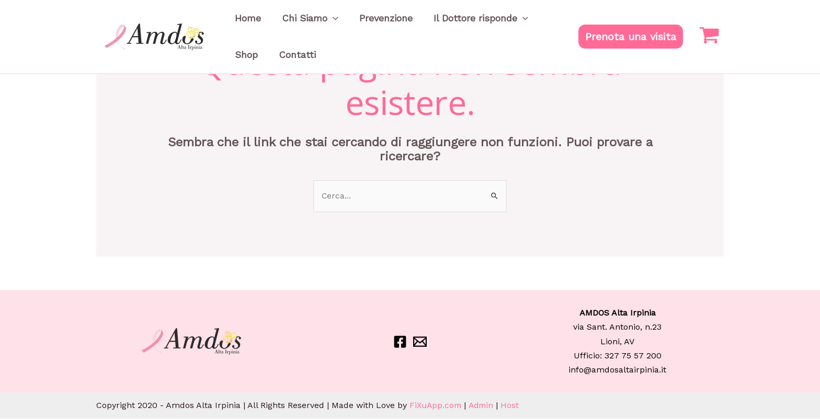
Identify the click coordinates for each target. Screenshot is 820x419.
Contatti (248, 70)
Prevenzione (359, 23)
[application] (317, 23)
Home (243, 23)
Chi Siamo (294, 23)
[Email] (420, 342)
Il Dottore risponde (444, 23)
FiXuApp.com (436, 406)
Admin (484, 406)
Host (514, 406)
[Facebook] (400, 342)
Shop (513, 23)
